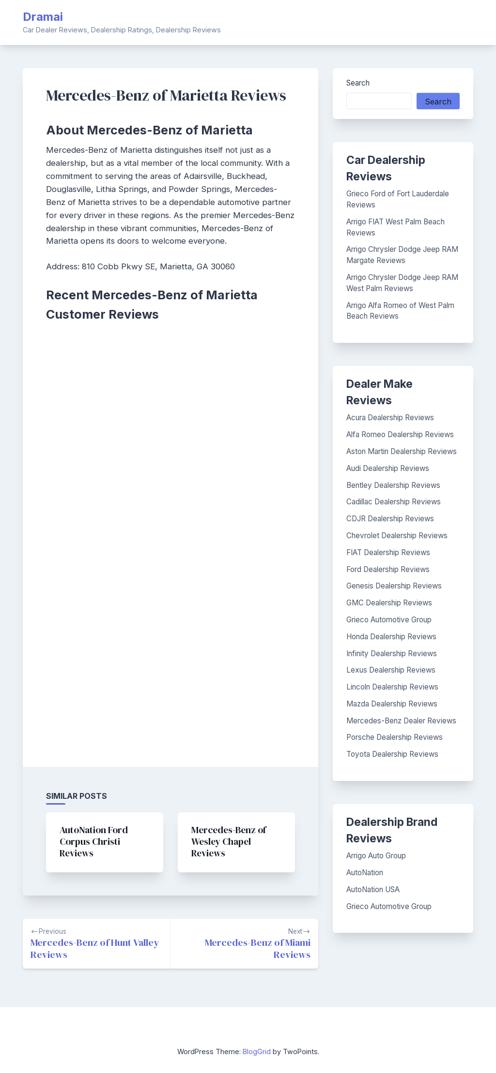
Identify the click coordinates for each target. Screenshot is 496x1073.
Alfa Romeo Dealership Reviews (400, 434)
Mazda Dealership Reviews (391, 703)
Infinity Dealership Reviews (391, 653)
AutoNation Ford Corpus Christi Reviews (94, 841)
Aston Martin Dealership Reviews (401, 451)
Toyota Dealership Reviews (392, 754)
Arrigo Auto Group (376, 855)
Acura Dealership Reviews (390, 417)
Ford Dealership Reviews (388, 569)
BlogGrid (257, 1051)
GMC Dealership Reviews (389, 602)
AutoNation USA (373, 889)
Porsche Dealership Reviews (394, 737)
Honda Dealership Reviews (391, 636)
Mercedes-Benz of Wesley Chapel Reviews (228, 841)
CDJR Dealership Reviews (390, 518)
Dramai (43, 17)
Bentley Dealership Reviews (393, 485)
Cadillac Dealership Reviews (393, 501)
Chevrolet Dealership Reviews (397, 535)
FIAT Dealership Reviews (388, 552)
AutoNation (364, 872)
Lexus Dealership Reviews (390, 670)
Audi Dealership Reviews (387, 468)
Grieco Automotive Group (389, 619)
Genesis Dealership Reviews (394, 585)
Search (358, 83)
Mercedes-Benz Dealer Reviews (401, 720)
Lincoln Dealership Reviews (392, 686)
